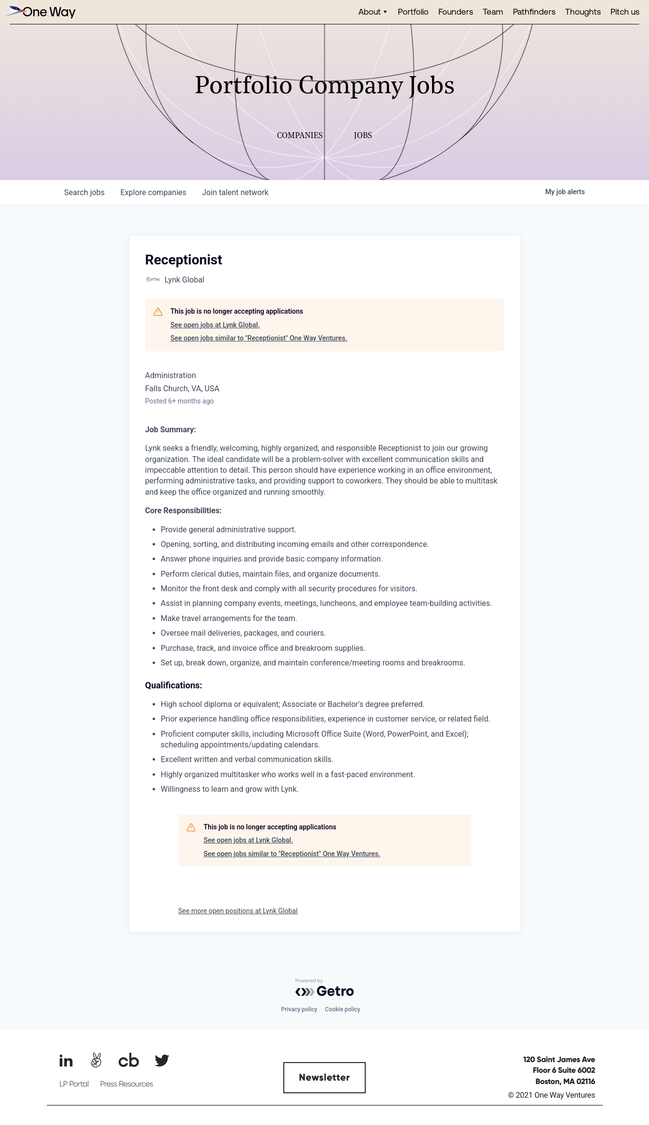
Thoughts (583, 11)
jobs (84, 192)
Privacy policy (299, 1009)
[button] (373, 12)
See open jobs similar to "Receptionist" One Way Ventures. (259, 338)
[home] (39, 12)
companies (153, 192)
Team (493, 11)
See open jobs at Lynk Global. (215, 325)
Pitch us (624, 11)
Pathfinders (534, 11)
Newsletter (324, 1078)
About (369, 11)
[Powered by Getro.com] (324, 987)
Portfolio (413, 11)
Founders (455, 11)
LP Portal (74, 1084)
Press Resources (126, 1084)
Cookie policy (342, 1009)
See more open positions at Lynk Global (238, 911)
